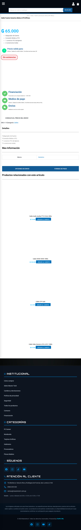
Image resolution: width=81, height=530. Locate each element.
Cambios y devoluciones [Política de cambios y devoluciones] (12, 391)
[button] (3, 4)
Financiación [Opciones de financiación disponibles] (8, 415)
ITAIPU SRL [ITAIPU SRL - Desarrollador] (60, 519)
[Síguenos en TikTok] (18, 469)
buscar (68, 10)
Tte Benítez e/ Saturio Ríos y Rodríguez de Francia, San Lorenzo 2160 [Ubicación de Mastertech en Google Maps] (30, 483)
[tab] (21, 168)
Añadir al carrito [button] (43, 219)
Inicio (28, 15)
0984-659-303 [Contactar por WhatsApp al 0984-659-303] (12, 487)
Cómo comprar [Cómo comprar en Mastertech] (9, 381)
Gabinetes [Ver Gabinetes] (7, 444)
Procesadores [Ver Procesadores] (8, 449)
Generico (41, 157)
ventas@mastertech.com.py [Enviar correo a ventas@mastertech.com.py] (16, 491)
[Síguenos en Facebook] (6, 469)
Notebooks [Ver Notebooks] (7, 434)
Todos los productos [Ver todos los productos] (11, 406)
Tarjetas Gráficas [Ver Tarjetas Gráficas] (10, 439)
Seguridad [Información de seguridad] (7, 401)
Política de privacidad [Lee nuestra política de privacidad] (11, 396)
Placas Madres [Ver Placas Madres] (9, 454)
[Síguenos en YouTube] (24, 469)
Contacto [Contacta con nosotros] (7, 411)
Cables (31, 15)
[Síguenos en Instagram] (12, 469)
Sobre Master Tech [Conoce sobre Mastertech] (10, 386)
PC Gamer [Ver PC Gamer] (7, 429)
